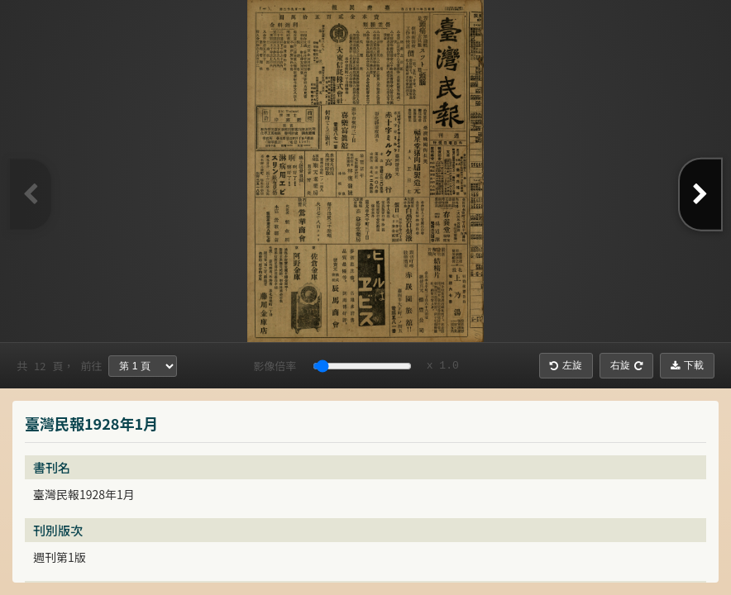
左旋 (566, 365)
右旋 (626, 365)
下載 (687, 365)
